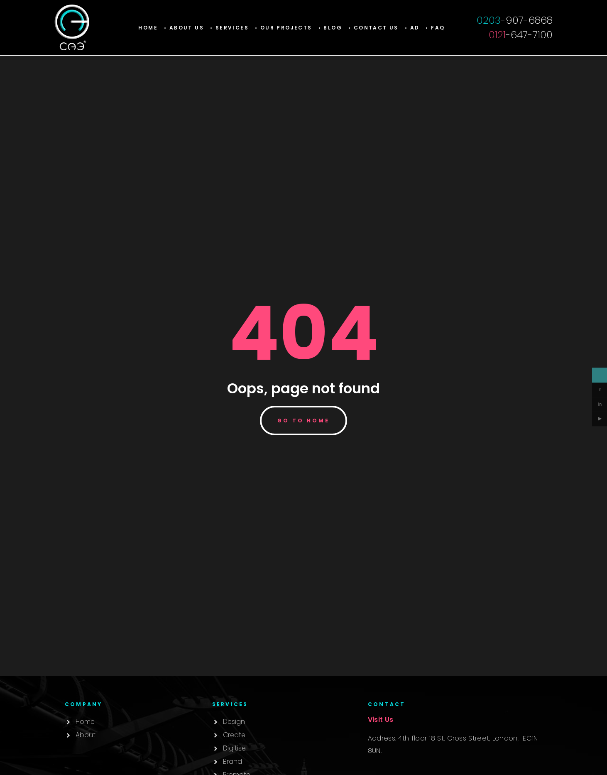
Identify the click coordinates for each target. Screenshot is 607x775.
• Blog (330, 27)
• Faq (435, 27)
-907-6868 (515, 20)
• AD (412, 27)
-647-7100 (521, 35)
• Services (229, 27)
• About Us (184, 27)
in (600, 404)
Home (148, 27)
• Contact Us (373, 27)
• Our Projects (283, 27)
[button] (229, 27)
